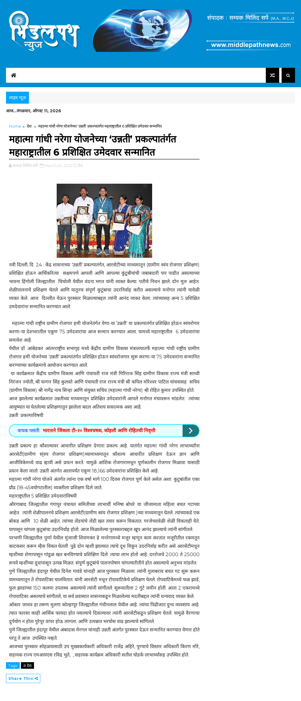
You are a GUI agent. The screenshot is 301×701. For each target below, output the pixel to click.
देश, (81, 165)
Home (15, 126)
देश (29, 126)
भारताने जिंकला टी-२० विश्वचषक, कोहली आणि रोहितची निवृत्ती (99, 430)
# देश (27, 665)
